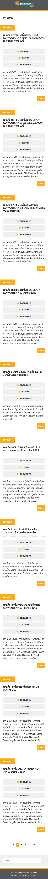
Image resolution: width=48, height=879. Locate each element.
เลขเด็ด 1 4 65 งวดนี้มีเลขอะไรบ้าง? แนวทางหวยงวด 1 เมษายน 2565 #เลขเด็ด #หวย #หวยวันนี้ (24, 208)
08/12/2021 (25, 782)
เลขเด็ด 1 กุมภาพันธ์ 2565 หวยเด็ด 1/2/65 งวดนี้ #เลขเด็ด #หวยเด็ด (20, 531)
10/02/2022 (25, 460)
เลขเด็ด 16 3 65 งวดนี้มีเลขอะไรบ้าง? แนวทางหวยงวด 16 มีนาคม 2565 (21, 291)
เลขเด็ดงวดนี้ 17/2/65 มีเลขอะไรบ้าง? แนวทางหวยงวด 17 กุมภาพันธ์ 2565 (21, 449)
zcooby (25, 58)
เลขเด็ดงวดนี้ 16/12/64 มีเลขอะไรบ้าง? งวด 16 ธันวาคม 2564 (22, 770)
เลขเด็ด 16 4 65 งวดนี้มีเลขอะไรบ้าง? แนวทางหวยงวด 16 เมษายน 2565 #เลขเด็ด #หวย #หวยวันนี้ (22, 123)
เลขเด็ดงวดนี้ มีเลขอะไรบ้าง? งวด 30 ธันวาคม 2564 (21, 688)
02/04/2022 (25, 136)
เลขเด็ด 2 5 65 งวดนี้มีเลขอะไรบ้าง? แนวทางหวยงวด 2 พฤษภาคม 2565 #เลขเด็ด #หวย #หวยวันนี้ (23, 38)
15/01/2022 (25, 618)
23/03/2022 (25, 221)
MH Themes (32, 875)
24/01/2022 (25, 542)
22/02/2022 (25, 385)
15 (34, 845)
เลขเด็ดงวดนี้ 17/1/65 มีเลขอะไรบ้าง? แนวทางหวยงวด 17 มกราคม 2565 (21, 606)
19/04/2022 (25, 51)
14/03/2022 (25, 303)
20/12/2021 (25, 700)
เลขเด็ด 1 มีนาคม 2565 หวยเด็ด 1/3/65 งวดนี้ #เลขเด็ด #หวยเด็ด (22, 373)
